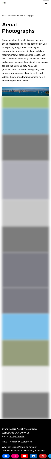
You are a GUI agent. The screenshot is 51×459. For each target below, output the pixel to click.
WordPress (26, 442)
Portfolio (12, 15)
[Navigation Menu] (46, 3)
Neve (4, 442)
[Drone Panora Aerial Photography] (5, 3)
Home (4, 15)
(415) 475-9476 (17, 436)
